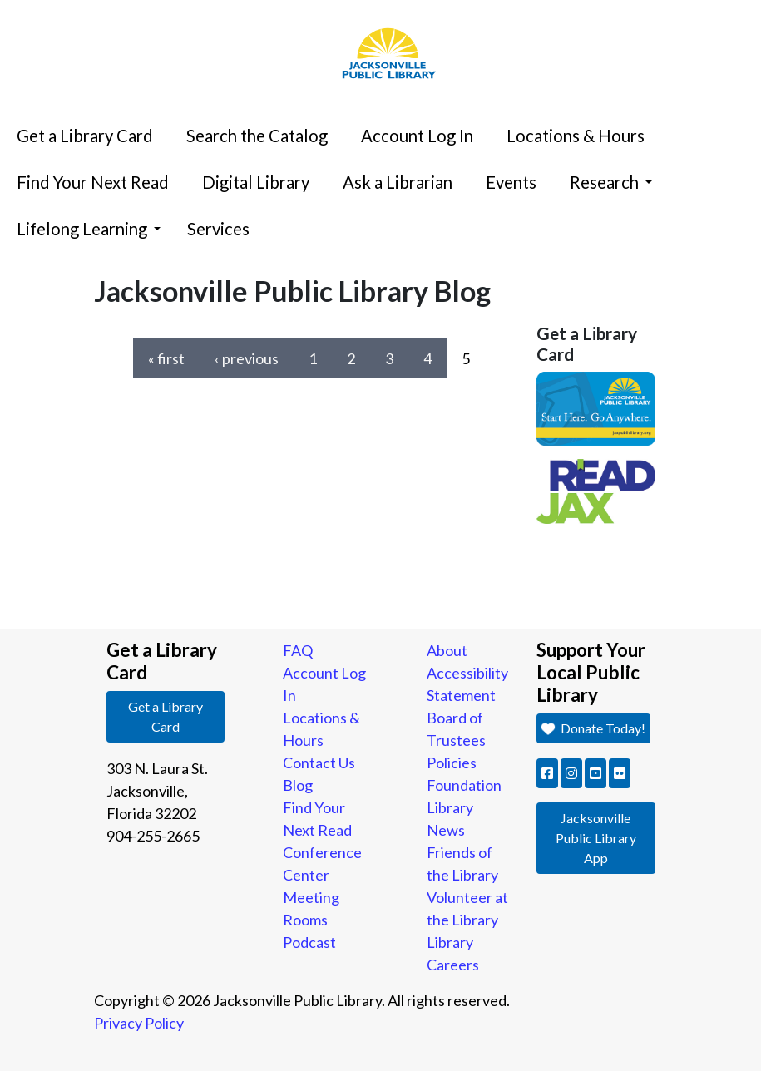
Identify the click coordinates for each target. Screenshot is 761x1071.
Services (218, 229)
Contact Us (319, 762)
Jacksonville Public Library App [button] (596, 838)
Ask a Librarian (397, 182)
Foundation (464, 785)
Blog (298, 785)
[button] (547, 773)
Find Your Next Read (93, 182)
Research (611, 182)
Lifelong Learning (89, 229)
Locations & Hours (576, 136)
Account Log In (417, 136)
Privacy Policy (139, 1023)
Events (511, 182)
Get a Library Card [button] (165, 716)
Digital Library (255, 182)
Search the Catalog (257, 136)
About (447, 650)
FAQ (298, 650)
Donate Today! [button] (593, 728)
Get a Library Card (85, 136)
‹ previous (247, 358)
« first (166, 358)
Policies (452, 762)
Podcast (309, 942)
